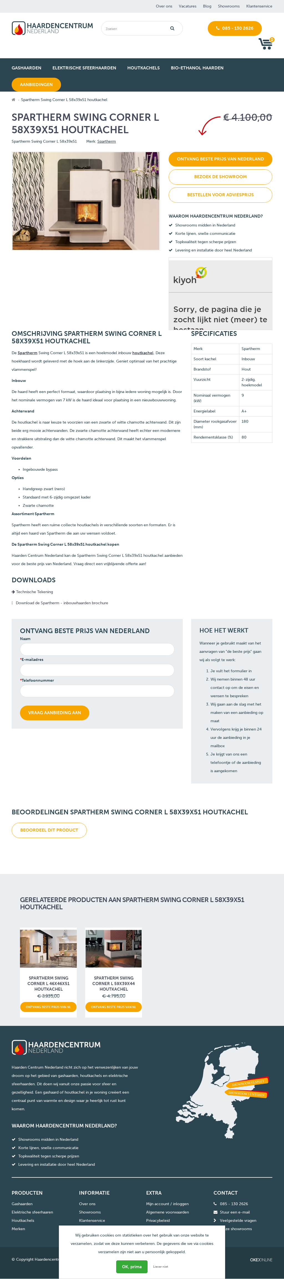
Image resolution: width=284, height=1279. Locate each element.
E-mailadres (32, 659)
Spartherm (106, 141)
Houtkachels (23, 1220)
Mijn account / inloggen (167, 1204)
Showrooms (229, 6)
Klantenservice (259, 6)
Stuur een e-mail (235, 1212)
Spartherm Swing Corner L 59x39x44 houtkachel (113, 984)
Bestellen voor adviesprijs (220, 194)
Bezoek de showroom (220, 176)
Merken (18, 1229)
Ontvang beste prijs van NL (48, 1007)
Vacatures (187, 6)
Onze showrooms (236, 1229)
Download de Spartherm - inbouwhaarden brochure (62, 603)
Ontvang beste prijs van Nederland (220, 159)
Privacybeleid (158, 1220)
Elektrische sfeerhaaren (32, 1212)
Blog (207, 6)
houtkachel (142, 353)
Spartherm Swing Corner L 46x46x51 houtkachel (48, 984)
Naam (25, 638)
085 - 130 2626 (234, 28)
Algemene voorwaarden (167, 1212)
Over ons (164, 6)
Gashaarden (22, 1204)
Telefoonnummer (38, 680)
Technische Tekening (32, 592)
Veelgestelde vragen (238, 1220)
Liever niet (160, 1266)
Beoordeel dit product (49, 830)
